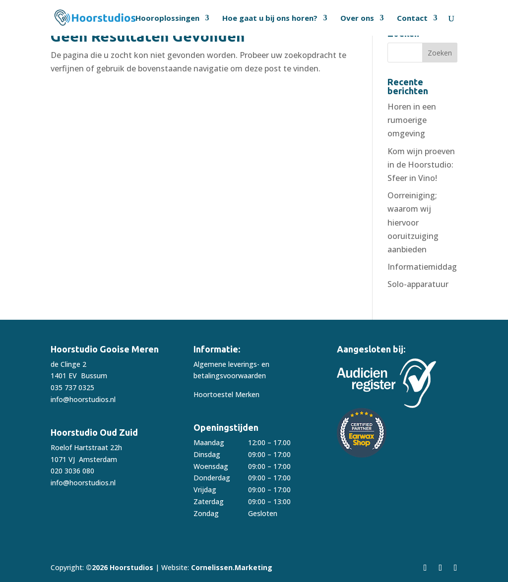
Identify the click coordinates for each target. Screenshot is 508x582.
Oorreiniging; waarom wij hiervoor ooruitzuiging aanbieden (413, 222)
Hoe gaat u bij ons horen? (270, 18)
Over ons (357, 18)
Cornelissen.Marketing (230, 567)
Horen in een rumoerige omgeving (411, 120)
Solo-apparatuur (417, 284)
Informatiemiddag (422, 266)
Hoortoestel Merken (226, 394)
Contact (412, 18)
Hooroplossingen (167, 18)
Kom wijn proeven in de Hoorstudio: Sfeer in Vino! (421, 164)
